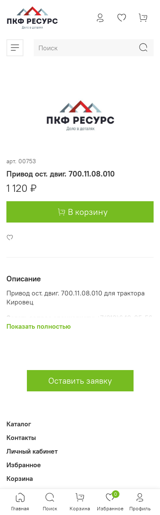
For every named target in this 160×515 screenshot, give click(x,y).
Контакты (21, 437)
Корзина (19, 478)
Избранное (23, 464)
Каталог (18, 424)
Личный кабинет (32, 451)
